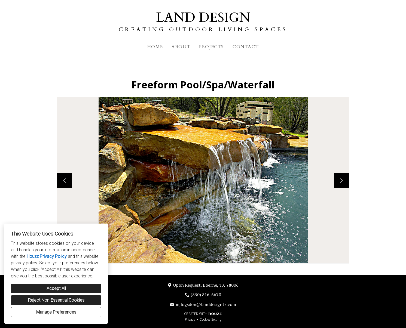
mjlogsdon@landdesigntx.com (206, 304)
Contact (246, 47)
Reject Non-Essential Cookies (56, 300)
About (181, 47)
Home (155, 47)
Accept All (56, 288)
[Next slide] (341, 180)
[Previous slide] (64, 180)
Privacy (190, 319)
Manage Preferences (56, 312)
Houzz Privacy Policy (47, 256)
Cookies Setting (210, 319)
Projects (211, 47)
